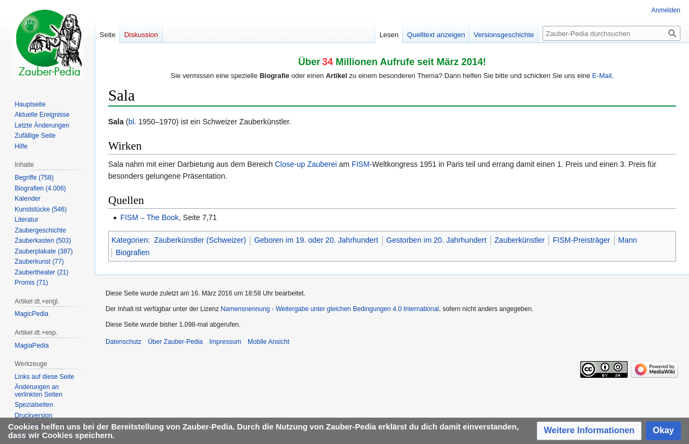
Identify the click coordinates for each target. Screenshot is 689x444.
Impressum (225, 342)
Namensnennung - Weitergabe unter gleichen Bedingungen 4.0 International (330, 309)
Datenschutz (124, 342)
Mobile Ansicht (268, 342)
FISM (360, 164)
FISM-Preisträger (581, 240)
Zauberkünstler (520, 240)
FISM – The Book (149, 217)
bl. (132, 121)
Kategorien (129, 240)
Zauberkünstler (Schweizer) (200, 240)
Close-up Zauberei (306, 164)
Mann (627, 240)
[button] (589, 430)
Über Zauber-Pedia (175, 342)
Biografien (133, 252)
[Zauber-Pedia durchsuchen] (611, 33)
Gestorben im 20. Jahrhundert (436, 240)
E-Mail (601, 76)
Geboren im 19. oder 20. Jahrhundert (316, 240)
